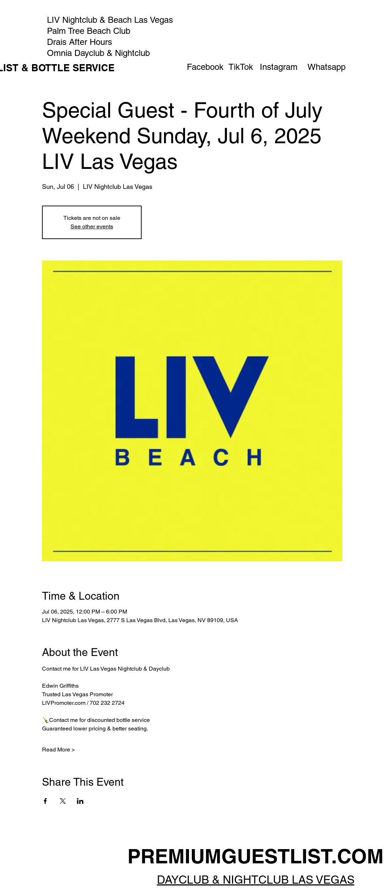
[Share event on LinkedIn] (80, 801)
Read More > (58, 749)
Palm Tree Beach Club (66, 31)
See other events (91, 226)
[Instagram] (279, 66)
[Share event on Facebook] (45, 801)
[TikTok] (240, 66)
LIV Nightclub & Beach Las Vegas (66, 20)
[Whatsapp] (326, 66)
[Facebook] (205, 66)
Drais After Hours (66, 42)
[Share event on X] (62, 801)
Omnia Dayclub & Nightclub (66, 53)
